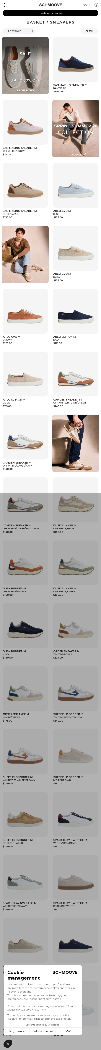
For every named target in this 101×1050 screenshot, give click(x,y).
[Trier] (19, 31)
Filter (89, 31)
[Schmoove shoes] (50, 5)
